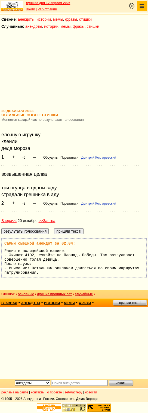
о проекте (54, 392)
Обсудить (50, 157)
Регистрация (47, 9)
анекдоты (26, 19)
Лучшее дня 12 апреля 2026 (48, 3)
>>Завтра (47, 220)
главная (9, 303)
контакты (38, 392)
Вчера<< (9, 220)
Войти (30, 9)
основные (26, 294)
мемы (58, 19)
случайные (84, 294)
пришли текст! (130, 303)
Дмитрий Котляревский (98, 157)
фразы (71, 19)
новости (91, 392)
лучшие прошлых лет (54, 294)
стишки (85, 19)
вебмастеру (73, 392)
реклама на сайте (14, 392)
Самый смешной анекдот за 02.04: (39, 243)
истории (44, 19)
